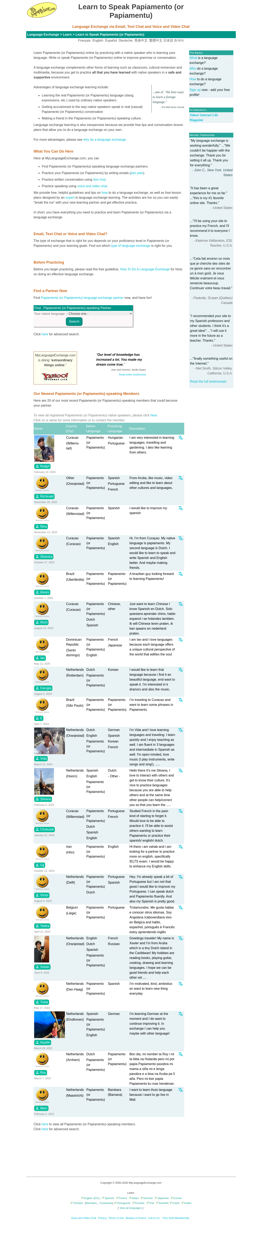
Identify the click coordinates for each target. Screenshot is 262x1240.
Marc (41, 1108)
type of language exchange (130, 245)
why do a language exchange (104, 139)
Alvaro (42, 592)
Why (193, 68)
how (104, 192)
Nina (41, 526)
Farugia (43, 688)
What (193, 58)
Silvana (43, 799)
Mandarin (91, 1203)
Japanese (162, 1198)
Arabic (186, 1203)
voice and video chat (92, 186)
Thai (150, 1203)
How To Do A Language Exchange (145, 269)
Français (84, 40)
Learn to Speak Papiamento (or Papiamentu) (110, 34)
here (45, 334)
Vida (41, 758)
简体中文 (141, 40)
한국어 (179, 40)
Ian (40, 658)
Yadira (42, 926)
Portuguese (122, 1203)
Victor (42, 895)
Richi (41, 622)
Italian (134, 1198)
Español (111, 40)
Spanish (108, 1198)
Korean (176, 1198)
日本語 (168, 40)
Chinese (76, 1203)
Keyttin (42, 1042)
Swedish (162, 1203)
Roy (40, 1072)
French (121, 1198)
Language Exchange (43, 34)
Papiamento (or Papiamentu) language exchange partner (82, 297)
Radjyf (42, 466)
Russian (138, 1203)
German (146, 1198)
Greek (174, 1203)
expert (70, 197)
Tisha (41, 1002)
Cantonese (105, 1203)
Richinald (44, 496)
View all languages (131, 1207)
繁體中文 (155, 40)
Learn (67, 34)
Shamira (43, 556)
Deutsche (126, 40)
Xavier (42, 967)
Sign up (195, 90)
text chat (99, 179)
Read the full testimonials (208, 381)
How (193, 79)
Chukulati (44, 829)
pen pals (137, 173)
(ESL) (96, 1198)
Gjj (39, 865)
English (98, 40)
